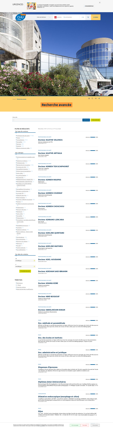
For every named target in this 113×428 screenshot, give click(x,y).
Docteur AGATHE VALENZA (50, 56)
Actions (19, 118)
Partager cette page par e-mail (95, 14)
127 (79, 395)
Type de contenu (21, 203)
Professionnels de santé (23, 52)
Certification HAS (72, 422)
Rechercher (96, 36)
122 (59, 395)
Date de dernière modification (25, 205)
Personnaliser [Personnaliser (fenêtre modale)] (95, 425)
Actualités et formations (23, 105)
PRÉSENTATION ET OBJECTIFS (25, 95)
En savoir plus (89, 6)
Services (19, 60)
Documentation (21, 155)
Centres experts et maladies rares (26, 73)
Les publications (21, 166)
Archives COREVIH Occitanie (24, 116)
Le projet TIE (20, 109)
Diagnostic (43, 354)
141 (94, 395)
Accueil (19, 162)
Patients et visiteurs (22, 77)
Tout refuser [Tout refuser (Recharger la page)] (84, 425)
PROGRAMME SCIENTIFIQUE (24, 98)
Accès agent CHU (72, 408)
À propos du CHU (21, 83)
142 (99, 395)
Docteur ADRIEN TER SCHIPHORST (53, 83)
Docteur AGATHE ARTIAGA (50, 69)
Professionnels (21, 79)
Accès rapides (68, 17)
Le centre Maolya (21, 91)
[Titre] (19, 201)
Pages (18, 54)
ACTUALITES (20, 93)
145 (110, 395)
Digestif (41, 342)
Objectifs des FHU (21, 111)
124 (67, 395)
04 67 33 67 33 (48, 410)
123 (63, 395)
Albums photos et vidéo (23, 64)
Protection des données (71, 416)
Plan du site (71, 417)
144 (106, 395)
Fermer (99, 2)
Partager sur (99, 14)
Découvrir (19, 159)
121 (55, 395)
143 (102, 395)
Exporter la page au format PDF (92, 14)
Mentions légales (72, 413)
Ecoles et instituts (21, 146)
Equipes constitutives (22, 107)
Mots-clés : (15, 33)
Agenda (19, 62)
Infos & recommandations (24, 87)
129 (87, 395)
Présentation (20, 124)
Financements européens (71, 420)
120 (51, 395)
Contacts (19, 144)
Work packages (21, 113)
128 (83, 395)
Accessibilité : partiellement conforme (71, 410)
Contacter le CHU (49, 405)
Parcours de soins (21, 126)
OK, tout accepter (75, 425)
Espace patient (71, 406)
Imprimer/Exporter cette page (89, 14)
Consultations (20, 56)
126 (75, 395)
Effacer (87, 36)
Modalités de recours (22, 141)
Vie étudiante (20, 153)
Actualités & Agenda (22, 85)
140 (91, 395)
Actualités (19, 58)
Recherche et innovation (23, 81)
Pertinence (20, 199)
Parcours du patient (22, 157)
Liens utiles (20, 89)
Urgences (58, 17)
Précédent (42, 397)
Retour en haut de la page (110, 405)
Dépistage (19, 128)
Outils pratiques (21, 164)
